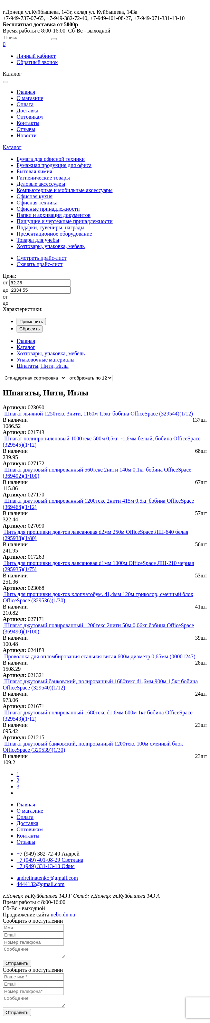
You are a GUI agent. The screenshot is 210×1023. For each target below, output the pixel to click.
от (5, 282)
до (5, 290)
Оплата (25, 104)
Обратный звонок (37, 62)
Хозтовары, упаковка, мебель (51, 246)
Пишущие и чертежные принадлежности (65, 221)
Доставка (27, 110)
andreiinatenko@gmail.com (47, 878)
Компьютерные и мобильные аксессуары (65, 190)
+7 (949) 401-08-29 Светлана (50, 860)
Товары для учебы (38, 240)
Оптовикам (30, 117)
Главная (26, 92)
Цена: (9, 276)
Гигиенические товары (43, 178)
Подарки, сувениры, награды (50, 227)
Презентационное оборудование (54, 234)
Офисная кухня (34, 196)
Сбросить (29, 328)
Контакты (28, 123)
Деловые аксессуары (41, 184)
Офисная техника (37, 202)
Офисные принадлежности (48, 209)
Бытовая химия (34, 171)
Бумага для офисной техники (51, 159)
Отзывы (26, 129)
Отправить (17, 965)
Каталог (12, 147)
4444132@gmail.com (41, 884)
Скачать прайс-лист (40, 264)
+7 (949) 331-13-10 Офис (46, 866)
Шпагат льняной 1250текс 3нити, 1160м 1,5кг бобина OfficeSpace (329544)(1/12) (98, 414)
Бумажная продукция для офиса (54, 165)
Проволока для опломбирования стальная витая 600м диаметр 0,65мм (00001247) (99, 656)
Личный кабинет (36, 56)
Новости (27, 135)
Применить (31, 321)
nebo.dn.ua (63, 914)
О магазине (30, 98)
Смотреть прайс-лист (41, 258)
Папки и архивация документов (53, 215)
